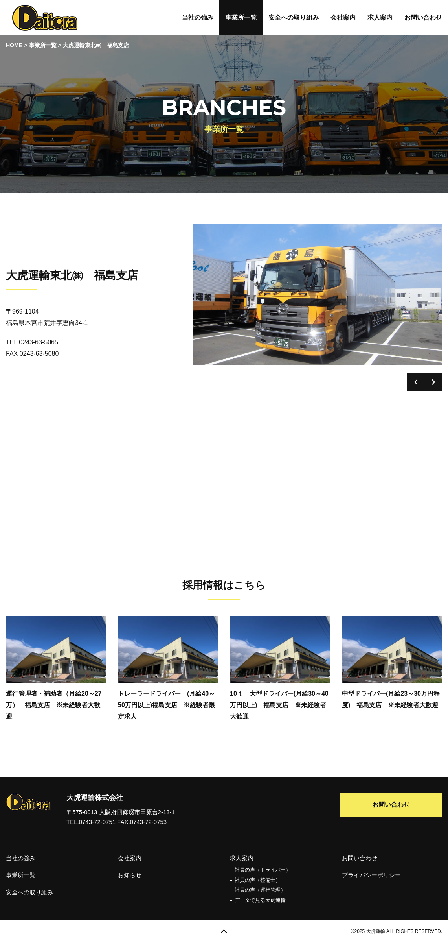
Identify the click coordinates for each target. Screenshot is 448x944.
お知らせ (129, 875)
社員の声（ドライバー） (263, 870)
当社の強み (197, 17)
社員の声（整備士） (258, 880)
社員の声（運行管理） (260, 890)
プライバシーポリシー (371, 875)
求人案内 (380, 17)
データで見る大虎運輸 (260, 900)
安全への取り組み (293, 17)
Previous (415, 382)
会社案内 (343, 17)
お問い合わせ (423, 17)
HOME (14, 45)
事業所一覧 (241, 17)
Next (433, 382)
